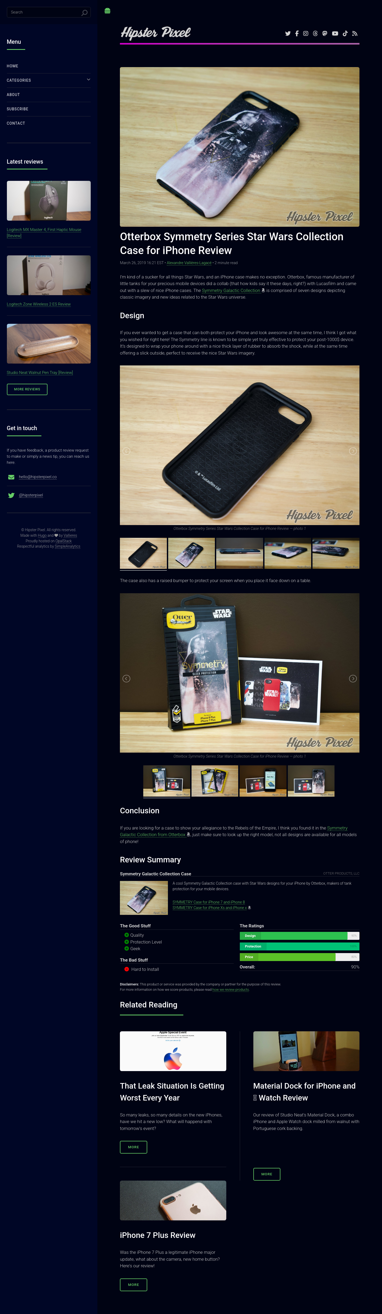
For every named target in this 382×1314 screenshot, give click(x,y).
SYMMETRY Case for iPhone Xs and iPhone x (210, 908)
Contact (16, 123)
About (13, 95)
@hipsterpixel (31, 495)
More (133, 1147)
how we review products (230, 990)
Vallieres (70, 535)
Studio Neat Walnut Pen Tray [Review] (40, 372)
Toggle (107, 12)
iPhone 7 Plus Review (158, 1235)
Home (13, 66)
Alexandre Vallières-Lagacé (189, 263)
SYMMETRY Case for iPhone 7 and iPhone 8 (209, 902)
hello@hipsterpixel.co (38, 476)
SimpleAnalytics (67, 546)
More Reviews (27, 389)
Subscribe (18, 109)
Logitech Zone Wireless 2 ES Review (39, 304)
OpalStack (63, 541)
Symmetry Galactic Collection (231, 290)
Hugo (42, 535)
